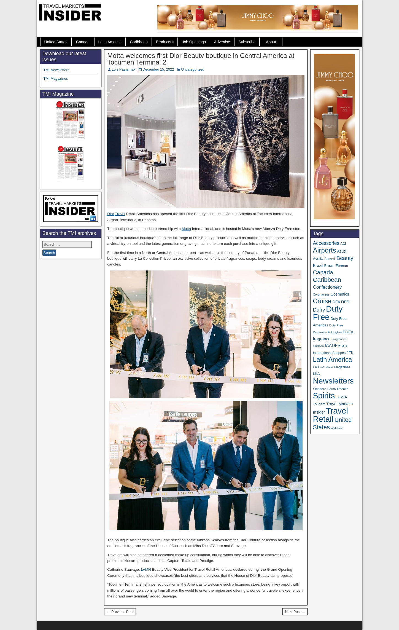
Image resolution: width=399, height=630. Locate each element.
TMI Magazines (56, 78)
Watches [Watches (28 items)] (336, 428)
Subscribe (246, 42)
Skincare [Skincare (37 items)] (319, 389)
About (271, 42)
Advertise (222, 42)
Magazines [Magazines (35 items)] (342, 367)
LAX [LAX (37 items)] (316, 367)
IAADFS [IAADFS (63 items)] (333, 345)
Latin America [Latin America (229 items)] (332, 359)
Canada (83, 42)
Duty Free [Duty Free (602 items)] (328, 312)
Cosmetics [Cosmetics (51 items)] (340, 294)
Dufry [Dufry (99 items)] (319, 310)
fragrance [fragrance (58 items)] (321, 338)
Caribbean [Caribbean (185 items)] (327, 279)
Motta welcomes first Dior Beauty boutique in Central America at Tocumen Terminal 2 (200, 59)
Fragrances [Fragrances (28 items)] (339, 339)
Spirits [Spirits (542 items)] (324, 395)
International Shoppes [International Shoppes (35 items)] (329, 353)
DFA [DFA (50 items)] (336, 302)
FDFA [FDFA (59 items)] (348, 331)
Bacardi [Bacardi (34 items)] (329, 259)
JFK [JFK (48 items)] (350, 352)
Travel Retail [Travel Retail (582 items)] (330, 414)
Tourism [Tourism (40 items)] (319, 404)
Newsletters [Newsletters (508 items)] (333, 380)
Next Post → (295, 612)
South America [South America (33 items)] (338, 389)
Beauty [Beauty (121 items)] (344, 258)
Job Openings (194, 42)
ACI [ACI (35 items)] (343, 244)
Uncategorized (192, 69)
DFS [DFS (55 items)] (345, 302)
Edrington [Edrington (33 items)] (335, 332)
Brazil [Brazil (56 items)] (318, 265)
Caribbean (139, 42)
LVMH (146, 569)
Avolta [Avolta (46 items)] (318, 259)
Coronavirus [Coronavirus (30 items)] (321, 294)
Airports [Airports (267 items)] (324, 250)
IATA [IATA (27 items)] (344, 346)
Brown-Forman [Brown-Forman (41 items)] (336, 266)
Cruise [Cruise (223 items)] (322, 301)
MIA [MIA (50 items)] (316, 374)
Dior (110, 214)
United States (56, 42)
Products (163, 42)
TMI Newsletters (56, 70)
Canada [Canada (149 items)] (323, 272)
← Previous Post (120, 612)
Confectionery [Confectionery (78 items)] (327, 287)
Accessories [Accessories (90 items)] (326, 243)
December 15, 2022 (158, 69)
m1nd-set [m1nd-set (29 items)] (326, 367)
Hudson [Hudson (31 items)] (318, 346)
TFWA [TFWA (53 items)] (341, 397)
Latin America (110, 42)
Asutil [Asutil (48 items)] (341, 251)
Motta (186, 229)
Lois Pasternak (123, 69)
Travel (120, 214)
